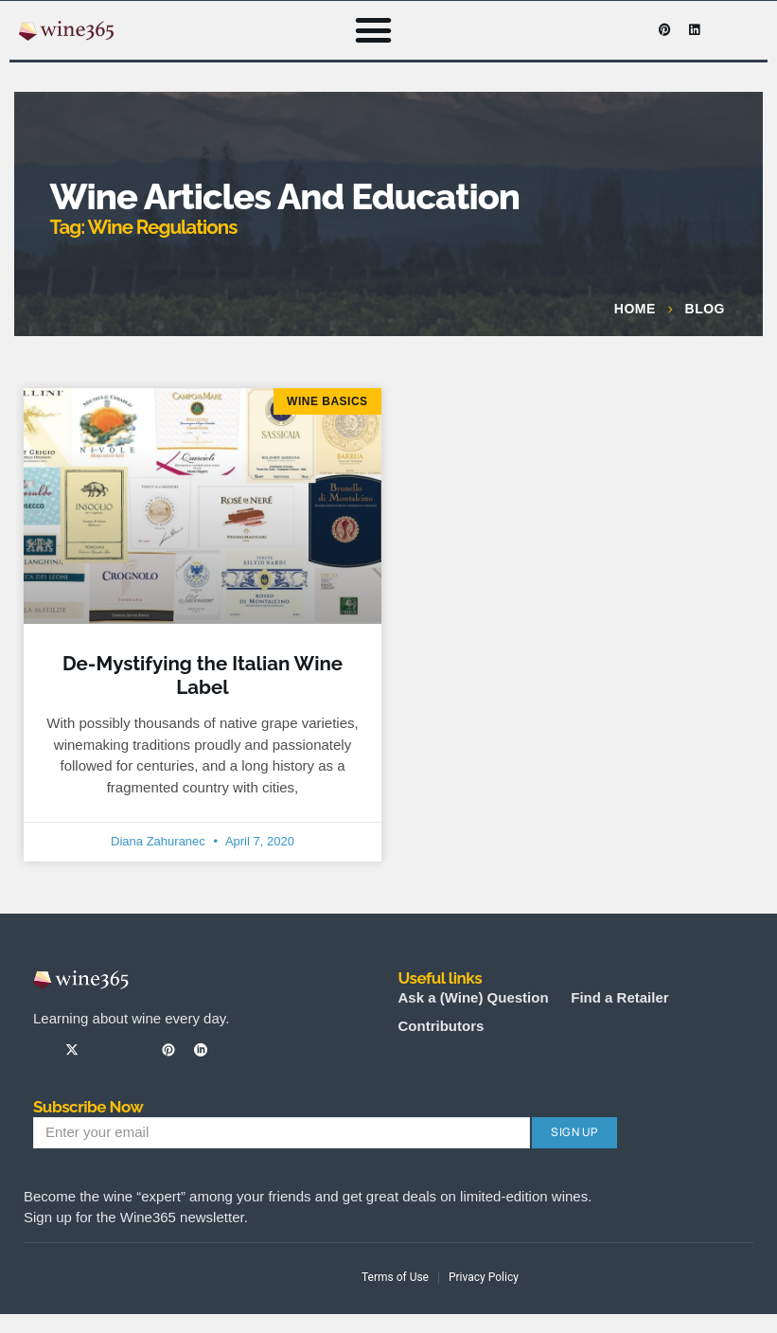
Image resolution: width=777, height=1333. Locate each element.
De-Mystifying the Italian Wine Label (202, 675)
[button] (373, 30)
